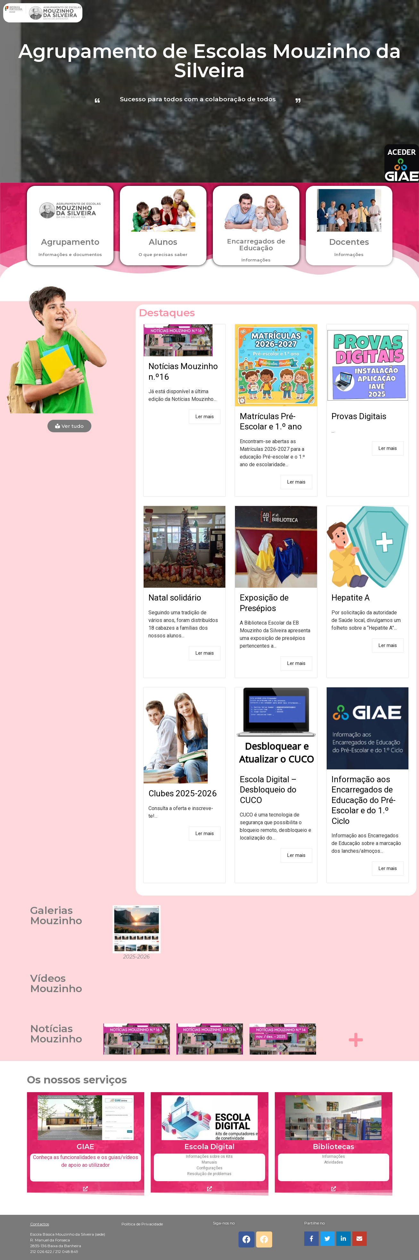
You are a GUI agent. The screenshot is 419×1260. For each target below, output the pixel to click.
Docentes (349, 242)
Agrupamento (70, 242)
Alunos (163, 242)
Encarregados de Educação (256, 244)
